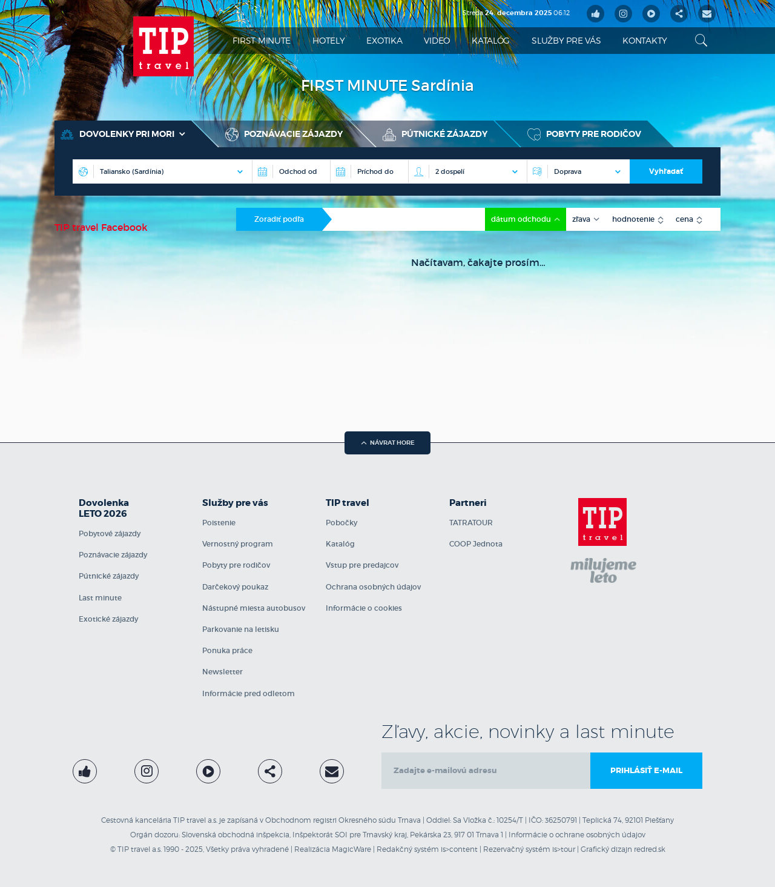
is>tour (563, 849)
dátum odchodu (522, 219)
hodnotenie (634, 219)
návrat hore (388, 443)
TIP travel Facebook (101, 227)
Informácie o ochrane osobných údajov (577, 834)
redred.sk (649, 849)
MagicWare (351, 849)
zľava (582, 219)
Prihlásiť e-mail (646, 770)
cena (685, 219)
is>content (459, 849)
